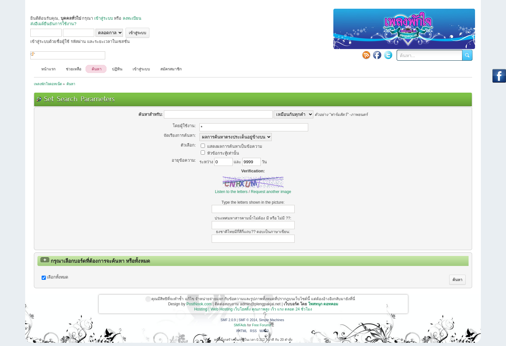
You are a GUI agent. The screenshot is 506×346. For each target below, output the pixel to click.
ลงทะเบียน (132, 18)
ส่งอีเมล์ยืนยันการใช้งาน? (53, 23)
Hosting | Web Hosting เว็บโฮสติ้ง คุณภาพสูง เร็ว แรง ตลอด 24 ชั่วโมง (253, 309)
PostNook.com (199, 304)
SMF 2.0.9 (228, 320)
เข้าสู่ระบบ (103, 18)
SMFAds (240, 325)
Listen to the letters (231, 191)
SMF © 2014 (247, 320)
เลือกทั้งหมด (57, 277)
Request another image (271, 191)
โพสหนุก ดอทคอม (323, 304)
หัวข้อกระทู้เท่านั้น (220, 153)
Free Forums (261, 325)
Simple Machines (271, 320)
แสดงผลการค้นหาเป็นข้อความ (231, 146)
